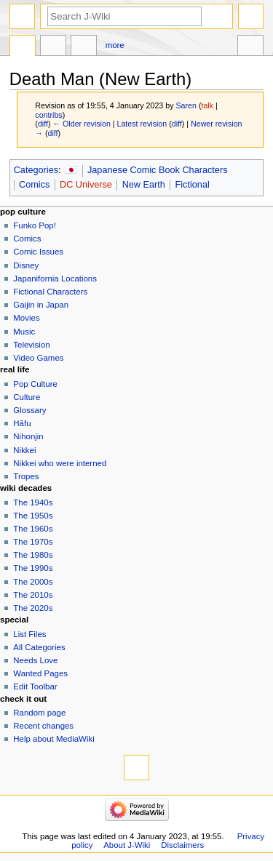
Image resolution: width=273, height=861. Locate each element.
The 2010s (32, 594)
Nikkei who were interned (59, 463)
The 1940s (32, 502)
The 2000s (32, 581)
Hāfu (22, 423)
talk (207, 105)
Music (24, 331)
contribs (48, 115)
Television (31, 344)
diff (43, 123)
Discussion (53, 47)
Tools (250, 47)
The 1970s (32, 541)
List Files (29, 634)
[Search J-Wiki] (124, 16)
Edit (83, 47)
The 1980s (32, 554)
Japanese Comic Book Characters (157, 170)
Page (22, 47)
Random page (39, 712)
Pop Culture (35, 384)
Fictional (192, 185)
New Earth (143, 185)
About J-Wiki (126, 845)
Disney (26, 265)
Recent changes (43, 725)
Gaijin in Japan (40, 304)
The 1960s (32, 528)
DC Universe (86, 185)
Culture (26, 397)
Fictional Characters (50, 291)
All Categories (39, 647)
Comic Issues (38, 251)
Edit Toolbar (35, 686)
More (115, 45)
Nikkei (24, 450)
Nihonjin (28, 436)
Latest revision (142, 123)
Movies (26, 317)
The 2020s (32, 608)
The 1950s (32, 515)
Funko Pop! (34, 225)
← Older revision (81, 123)
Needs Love (35, 660)
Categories (36, 170)
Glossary (29, 410)
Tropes (26, 476)
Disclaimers (182, 845)
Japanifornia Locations (55, 278)
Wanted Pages (40, 673)
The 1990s (32, 568)
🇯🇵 (71, 170)
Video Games (38, 357)
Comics (34, 185)
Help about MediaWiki (53, 738)
